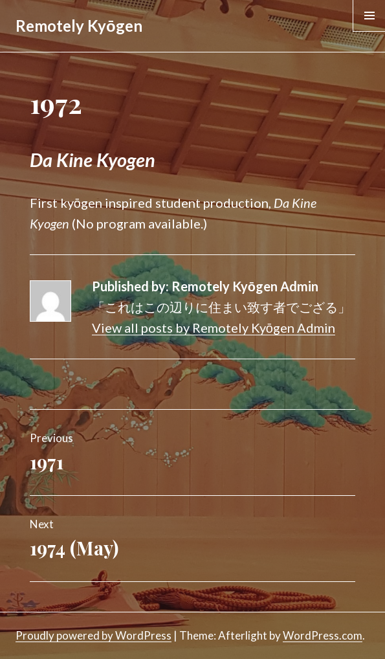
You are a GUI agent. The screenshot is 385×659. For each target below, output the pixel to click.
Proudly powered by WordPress (93, 635)
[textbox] (192, 160)
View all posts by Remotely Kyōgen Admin (213, 327)
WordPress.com (322, 635)
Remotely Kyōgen (79, 25)
